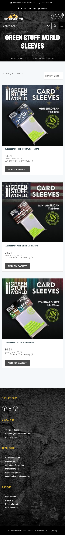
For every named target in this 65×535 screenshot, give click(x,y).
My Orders (9, 500)
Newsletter (10, 461)
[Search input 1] (23, 25)
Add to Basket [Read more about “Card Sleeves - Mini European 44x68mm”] (17, 169)
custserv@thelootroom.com (22, 3)
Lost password (11, 508)
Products (24, 59)
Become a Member (13, 458)
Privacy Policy (51, 530)
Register (42, 8)
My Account (10, 496)
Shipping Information (14, 465)
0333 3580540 (46, 3)
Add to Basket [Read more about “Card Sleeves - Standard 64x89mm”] (17, 362)
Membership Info (13, 469)
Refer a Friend (11, 504)
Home (13, 59)
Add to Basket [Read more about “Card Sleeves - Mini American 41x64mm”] (17, 266)
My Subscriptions (13, 472)
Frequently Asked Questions (17, 476)
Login (33, 8)
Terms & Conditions (36, 530)
